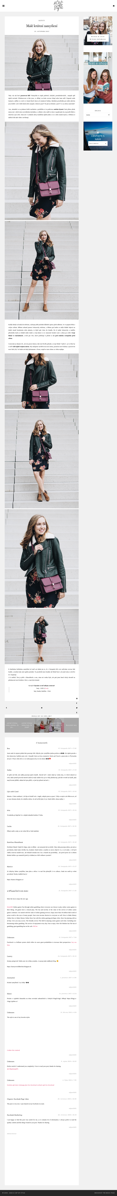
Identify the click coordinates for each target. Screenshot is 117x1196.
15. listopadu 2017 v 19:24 (67, 810)
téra (8, 810)
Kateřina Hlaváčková (15, 842)
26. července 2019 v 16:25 (67, 1115)
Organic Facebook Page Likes (18, 1099)
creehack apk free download (45, 1085)
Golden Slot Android (13, 1050)
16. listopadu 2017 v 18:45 (67, 842)
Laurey (9, 956)
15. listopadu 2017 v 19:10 (67, 791)
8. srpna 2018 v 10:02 (68, 1061)
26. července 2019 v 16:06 (67, 1099)
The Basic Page (109, 1193)
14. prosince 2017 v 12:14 (67, 993)
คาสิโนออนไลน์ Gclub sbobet (17, 891)
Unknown (10, 937)
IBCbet (35, 926)
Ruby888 (10, 907)
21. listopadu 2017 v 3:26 (67, 890)
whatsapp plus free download (28, 1085)
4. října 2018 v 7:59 (69, 1080)
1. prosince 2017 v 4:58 (68, 977)
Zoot (46, 688)
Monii (9, 994)
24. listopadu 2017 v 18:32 (67, 956)
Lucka (9, 826)
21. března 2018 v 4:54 (68, 1012)
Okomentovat (11, 1133)
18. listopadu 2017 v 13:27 (67, 866)
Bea (8, 748)
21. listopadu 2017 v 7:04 (67, 937)
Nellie (9, 770)
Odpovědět (72, 763)
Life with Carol (12, 791)
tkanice (10, 867)
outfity (42, 20)
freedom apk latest (12, 1085)
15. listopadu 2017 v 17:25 (67, 770)
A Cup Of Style (19, 1193)
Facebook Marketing (14, 1115)
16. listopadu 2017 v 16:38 (67, 826)
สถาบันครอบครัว (12, 1069)
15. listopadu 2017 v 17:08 (67, 748)
